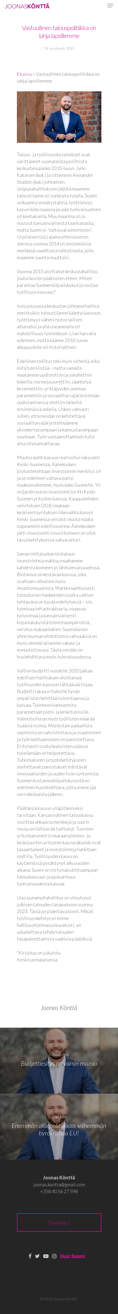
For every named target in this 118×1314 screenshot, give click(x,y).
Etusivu (24, 74)
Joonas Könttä (59, 1007)
